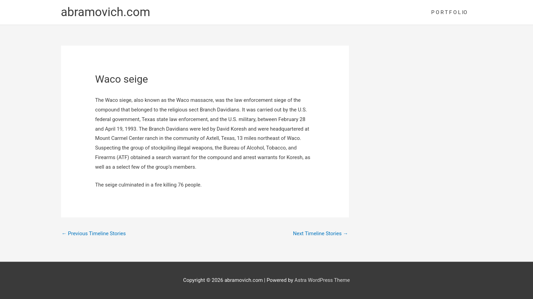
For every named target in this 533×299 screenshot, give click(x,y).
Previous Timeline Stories (94, 233)
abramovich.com (105, 12)
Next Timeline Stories (320, 233)
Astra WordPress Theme (322, 280)
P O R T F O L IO (449, 12)
